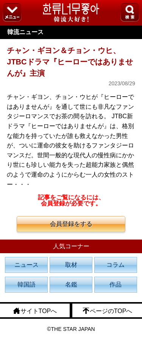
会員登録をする (71, 224)
